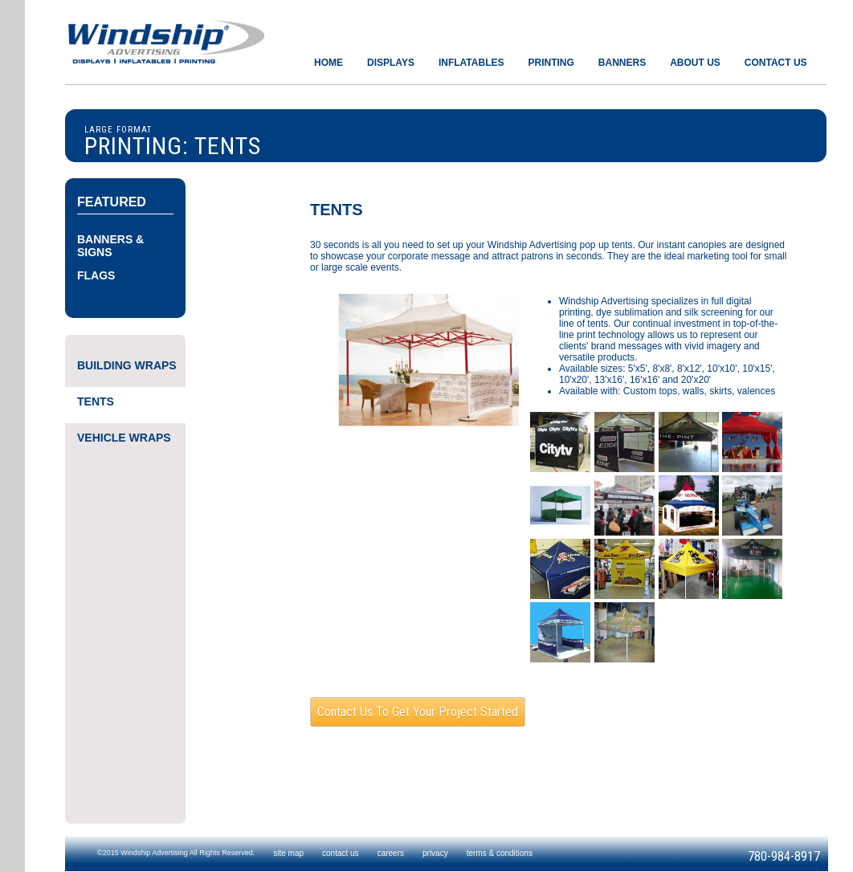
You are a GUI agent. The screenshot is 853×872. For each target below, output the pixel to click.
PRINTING (550, 62)
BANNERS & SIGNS (110, 246)
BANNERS (622, 62)
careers (391, 853)
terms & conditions (500, 853)
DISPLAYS (390, 62)
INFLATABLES (471, 62)
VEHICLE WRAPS (124, 437)
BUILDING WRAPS (127, 365)
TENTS (95, 401)
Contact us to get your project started (417, 711)
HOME (328, 62)
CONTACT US (776, 62)
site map (288, 853)
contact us (340, 853)
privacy (435, 853)
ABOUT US (695, 62)
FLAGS (96, 275)
